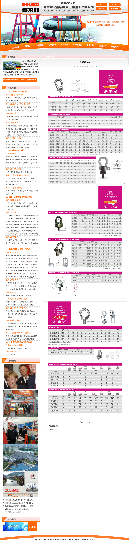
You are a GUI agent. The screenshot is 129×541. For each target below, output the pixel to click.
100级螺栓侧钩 (33, 234)
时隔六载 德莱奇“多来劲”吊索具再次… (18, 509)
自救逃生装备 (27, 141)
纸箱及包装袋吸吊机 (26, 305)
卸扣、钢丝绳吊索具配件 (24, 172)
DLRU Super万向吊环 (14, 219)
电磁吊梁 (32, 258)
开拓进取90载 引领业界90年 (14, 512)
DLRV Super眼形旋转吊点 (29, 215)
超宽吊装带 (27, 98)
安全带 (8, 141)
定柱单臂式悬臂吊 (12, 323)
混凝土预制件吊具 (13, 231)
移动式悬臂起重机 (25, 326)
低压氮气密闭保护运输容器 (15, 277)
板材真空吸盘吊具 (12, 302)
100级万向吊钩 (22, 234)
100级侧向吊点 (11, 234)
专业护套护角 (28, 116)
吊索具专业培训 (23, 348)
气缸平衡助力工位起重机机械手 (23, 339)
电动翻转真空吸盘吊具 (26, 302)
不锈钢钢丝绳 (10, 191)
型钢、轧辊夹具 (30, 289)
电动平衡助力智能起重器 (14, 336)
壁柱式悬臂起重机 (12, 326)
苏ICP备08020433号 (87, 539)
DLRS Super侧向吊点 (13, 215)
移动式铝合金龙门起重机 (27, 265)
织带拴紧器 (9, 116)
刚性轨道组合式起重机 (13, 311)
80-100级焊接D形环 (19, 225)
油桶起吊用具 (18, 243)
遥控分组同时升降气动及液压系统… (18, 268)
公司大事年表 (10, 354)
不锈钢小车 (14, 194)
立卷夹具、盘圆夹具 (20, 286)
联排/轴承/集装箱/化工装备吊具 (25, 274)
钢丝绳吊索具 (10, 172)
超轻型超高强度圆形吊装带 (15, 107)
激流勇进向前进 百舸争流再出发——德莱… (19, 506)
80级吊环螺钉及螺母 (17, 228)
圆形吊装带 (18, 98)
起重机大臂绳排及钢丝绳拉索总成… (18, 178)
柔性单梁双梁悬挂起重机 (20, 314)
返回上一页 (84, 422)
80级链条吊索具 (28, 203)
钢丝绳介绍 (9, 157)
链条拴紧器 (18, 116)
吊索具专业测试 (11, 348)
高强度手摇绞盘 (11, 126)
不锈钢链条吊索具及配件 (23, 206)
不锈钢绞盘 (29, 191)
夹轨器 (15, 240)
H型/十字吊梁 (13, 258)
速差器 (14, 141)
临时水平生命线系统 (27, 144)
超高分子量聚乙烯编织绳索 (28, 132)
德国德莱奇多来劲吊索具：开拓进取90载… (19, 500)
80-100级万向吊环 (26, 222)
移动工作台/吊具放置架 (24, 261)
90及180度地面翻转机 (24, 295)
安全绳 (19, 141)
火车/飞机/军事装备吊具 (24, 271)
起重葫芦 (9, 240)
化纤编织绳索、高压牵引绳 (15, 135)
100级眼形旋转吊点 (31, 228)
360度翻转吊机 (11, 295)
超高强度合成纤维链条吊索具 (24, 110)
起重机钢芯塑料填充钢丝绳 (19, 163)
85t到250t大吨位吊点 (29, 219)
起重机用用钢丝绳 (16, 160)
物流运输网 (15, 119)
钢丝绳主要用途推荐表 (22, 157)
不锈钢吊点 (20, 191)
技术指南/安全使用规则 (13, 203)
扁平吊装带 (9, 98)
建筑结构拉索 (13, 184)
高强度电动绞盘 (23, 126)
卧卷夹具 (31, 286)
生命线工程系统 (24, 147)
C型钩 (28, 283)
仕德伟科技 (76, 539)
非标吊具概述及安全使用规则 (16, 255)
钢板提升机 (20, 289)
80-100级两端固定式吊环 (28, 231)
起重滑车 (28, 240)
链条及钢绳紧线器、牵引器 (24, 129)
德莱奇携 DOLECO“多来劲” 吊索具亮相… (19, 503)
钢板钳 (21, 240)
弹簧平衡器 (28, 243)
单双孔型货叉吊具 (31, 277)
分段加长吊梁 (23, 258)
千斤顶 (11, 243)
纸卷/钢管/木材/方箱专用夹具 (15, 283)
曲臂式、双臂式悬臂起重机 (28, 323)
